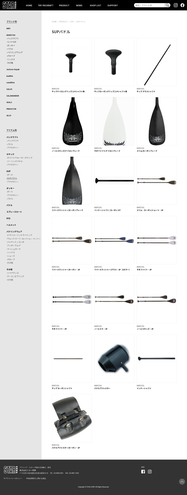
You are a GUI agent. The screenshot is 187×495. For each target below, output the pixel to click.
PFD (8, 218)
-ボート (9, 191)
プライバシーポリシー (13, 478)
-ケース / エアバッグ (15, 276)
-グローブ (10, 56)
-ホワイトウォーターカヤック (19, 157)
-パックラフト (12, 38)
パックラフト (12, 137)
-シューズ (10, 255)
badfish (9, 76)
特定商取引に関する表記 (36, 478)
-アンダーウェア (13, 245)
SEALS (9, 102)
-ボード (9, 174)
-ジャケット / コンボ (15, 242)
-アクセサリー (12, 147)
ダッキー (10, 188)
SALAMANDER (12, 96)
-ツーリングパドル (14, 161)
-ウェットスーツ (23, 238)
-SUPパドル (11, 178)
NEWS (79, 5)
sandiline (10, 82)
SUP (8, 171)
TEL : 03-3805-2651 (56, 473)
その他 (9, 269)
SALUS (9, 89)
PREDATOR (11, 109)
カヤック (10, 154)
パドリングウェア (14, 231)
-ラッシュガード (13, 249)
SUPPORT (113, 5)
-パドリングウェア (14, 52)
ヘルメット (11, 225)
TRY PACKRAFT (46, 5)
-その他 (9, 62)
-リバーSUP (11, 42)
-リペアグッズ (12, 272)
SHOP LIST (95, 5)
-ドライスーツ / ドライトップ (19, 235)
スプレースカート (14, 211)
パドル (9, 205)
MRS (8, 28)
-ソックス (10, 59)
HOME (29, 5)
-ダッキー (10, 45)
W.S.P (8, 115)
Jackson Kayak (12, 69)
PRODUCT (64, 5)
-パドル (9, 49)
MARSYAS (10, 35)
